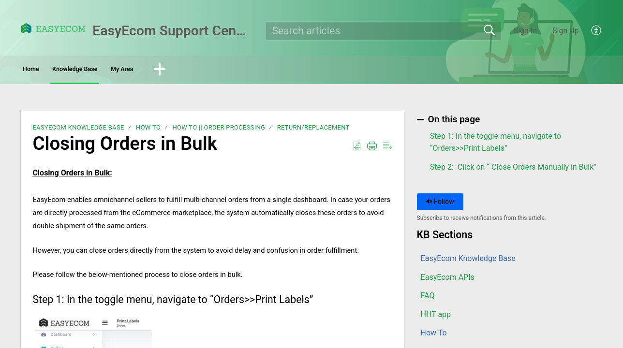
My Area (197, 70)
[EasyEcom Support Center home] (53, 28)
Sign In (525, 30)
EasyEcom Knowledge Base (78, 130)
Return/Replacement (313, 130)
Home (47, 70)
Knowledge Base (120, 70)
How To (148, 130)
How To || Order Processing (218, 130)
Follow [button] (440, 204)
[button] (597, 31)
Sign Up (565, 30)
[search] (384, 31)
